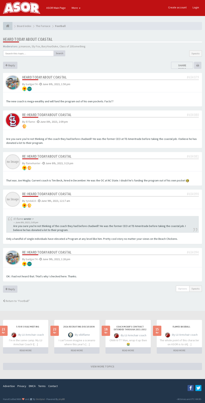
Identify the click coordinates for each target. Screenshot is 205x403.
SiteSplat (40, 399)
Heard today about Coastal (27, 39)
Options (182, 288)
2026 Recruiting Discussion (78, 326)
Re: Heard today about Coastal (47, 115)
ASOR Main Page (56, 8)
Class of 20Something (72, 46)
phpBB (61, 399)
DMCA (32, 386)
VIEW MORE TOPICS (102, 366)
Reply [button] (10, 65)
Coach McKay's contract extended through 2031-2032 (130, 328)
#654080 (193, 115)
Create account (177, 7)
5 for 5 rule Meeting (27, 326)
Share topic (182, 67)
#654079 (193, 77)
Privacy (21, 386)
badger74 (31, 84)
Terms (42, 386)
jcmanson (24, 46)
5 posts (196, 53)
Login (196, 7)
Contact (53, 386)
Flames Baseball (181, 326)
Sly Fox (36, 46)
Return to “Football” (16, 301)
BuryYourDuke (49, 46)
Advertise (9, 386)
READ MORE (26, 350)
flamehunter (33, 163)
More (76, 8)
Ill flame (30, 121)
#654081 (193, 156)
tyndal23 (31, 201)
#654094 (193, 252)
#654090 (193, 194)
